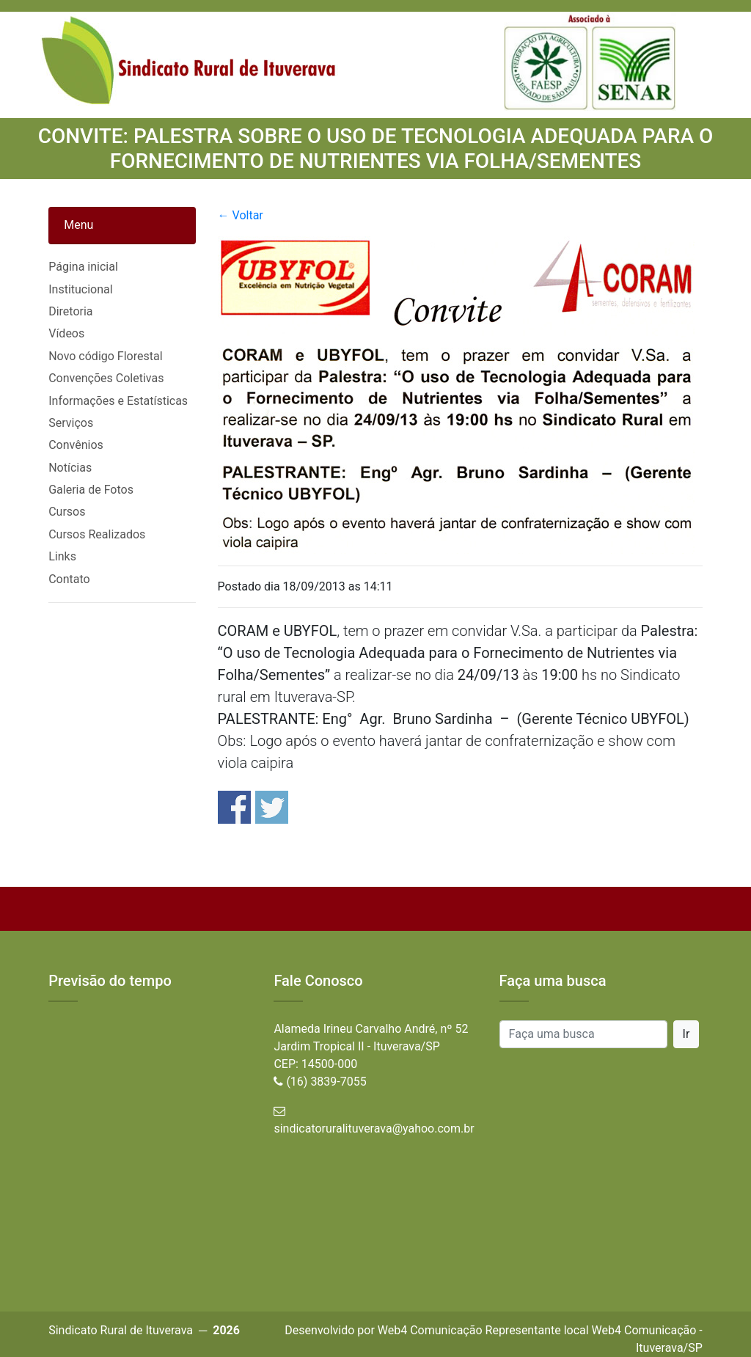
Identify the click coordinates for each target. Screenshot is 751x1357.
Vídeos (66, 333)
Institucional (80, 289)
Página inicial (83, 267)
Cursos (66, 512)
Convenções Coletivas (106, 378)
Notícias (70, 468)
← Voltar (240, 215)
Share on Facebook (234, 807)
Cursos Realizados (96, 534)
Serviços (70, 423)
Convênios (75, 445)
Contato (69, 579)
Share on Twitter (271, 807)
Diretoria (70, 311)
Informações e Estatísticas (118, 401)
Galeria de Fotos (90, 490)
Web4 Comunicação (430, 1330)
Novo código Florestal (105, 356)
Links (62, 556)
